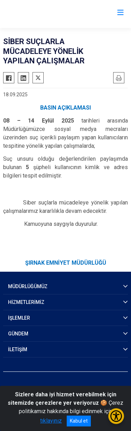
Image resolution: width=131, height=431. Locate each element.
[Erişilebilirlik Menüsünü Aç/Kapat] (116, 416)
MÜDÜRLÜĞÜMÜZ (28, 286)
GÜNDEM (18, 333)
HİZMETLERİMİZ (26, 302)
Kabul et (79, 421)
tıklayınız (51, 420)
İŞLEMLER (19, 318)
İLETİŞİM (17, 349)
